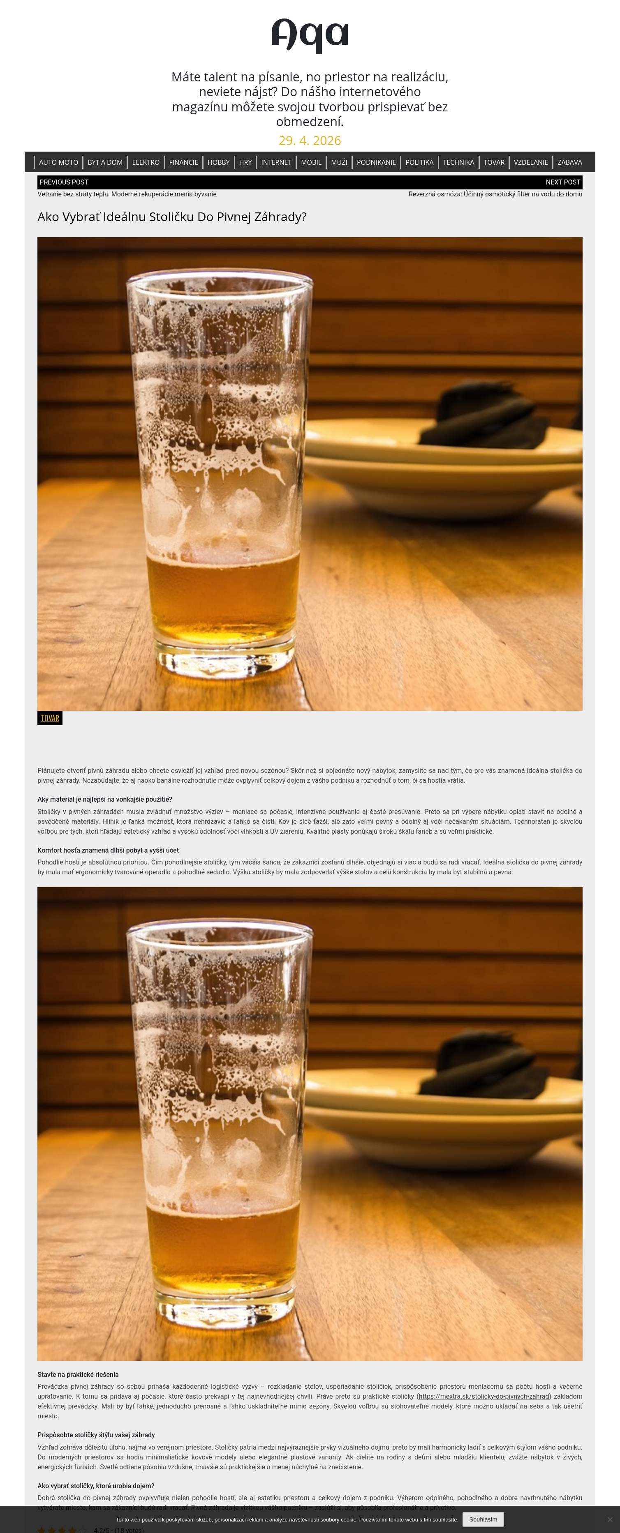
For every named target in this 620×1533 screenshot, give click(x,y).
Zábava (570, 162)
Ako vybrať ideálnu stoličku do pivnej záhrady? (172, 216)
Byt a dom (105, 162)
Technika (458, 162)
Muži (339, 162)
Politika (419, 162)
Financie (183, 162)
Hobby (219, 162)
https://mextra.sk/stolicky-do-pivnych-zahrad (484, 1396)
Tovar (494, 162)
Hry (245, 162)
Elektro (146, 162)
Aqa (309, 34)
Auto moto (58, 162)
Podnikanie (376, 162)
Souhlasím (483, 1519)
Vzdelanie (531, 162)
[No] (610, 1519)
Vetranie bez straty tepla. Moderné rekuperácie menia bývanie (126, 194)
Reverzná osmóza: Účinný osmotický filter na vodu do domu (496, 194)
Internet (276, 162)
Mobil (311, 162)
